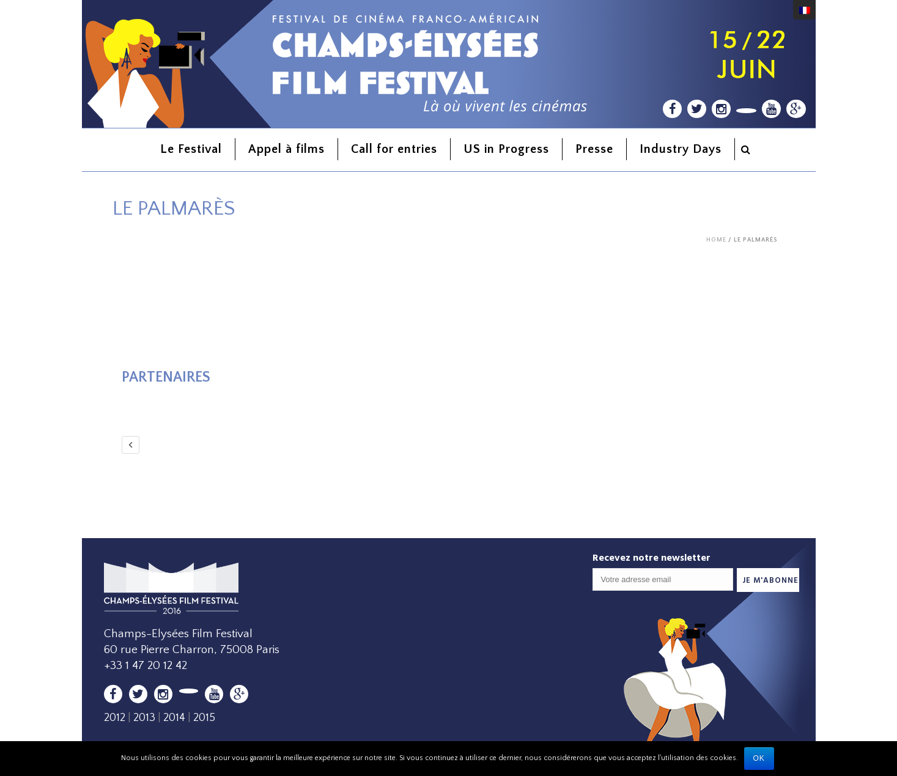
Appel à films (286, 149)
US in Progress (506, 149)
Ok (759, 758)
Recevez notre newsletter (651, 557)
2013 (144, 718)
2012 (114, 718)
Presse (594, 149)
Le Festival (191, 149)
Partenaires (166, 377)
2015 (204, 718)
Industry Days (681, 149)
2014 (174, 718)
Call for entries (394, 149)
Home (716, 240)
